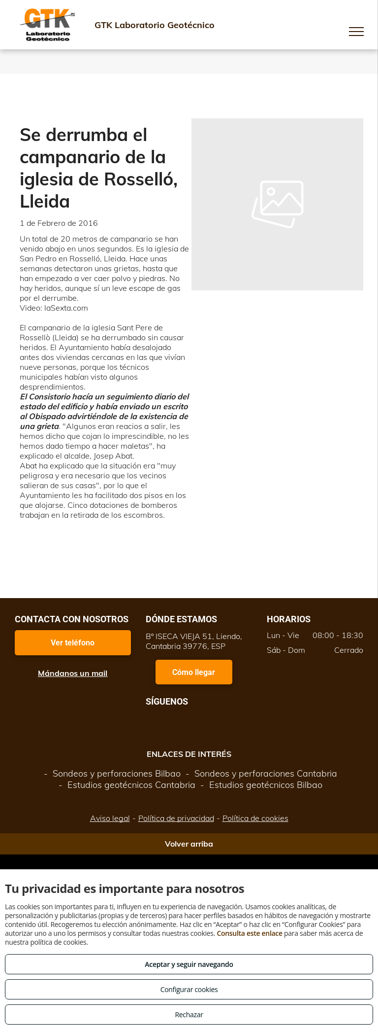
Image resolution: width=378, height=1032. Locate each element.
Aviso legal (110, 818)
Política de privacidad (176, 818)
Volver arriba (189, 844)
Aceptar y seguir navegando (189, 964)
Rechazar (189, 1014)
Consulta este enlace (249, 933)
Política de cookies (255, 818)
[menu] (356, 31)
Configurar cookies (189, 989)
